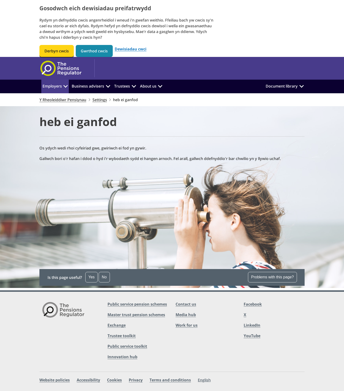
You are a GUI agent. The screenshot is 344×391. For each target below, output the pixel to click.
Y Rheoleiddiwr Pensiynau (62, 99)
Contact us (186, 304)
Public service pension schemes (137, 304)
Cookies (114, 380)
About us (148, 86)
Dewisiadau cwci (130, 49)
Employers (52, 86)
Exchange (117, 325)
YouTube (252, 335)
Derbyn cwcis (56, 51)
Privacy (136, 380)
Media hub (186, 314)
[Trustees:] (134, 85)
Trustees (122, 86)
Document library (282, 86)
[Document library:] (301, 85)
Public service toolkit (127, 346)
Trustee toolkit (122, 335)
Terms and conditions (170, 380)
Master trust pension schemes (136, 314)
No (104, 277)
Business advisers (88, 86)
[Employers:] (66, 85)
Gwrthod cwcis (94, 51)
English (204, 380)
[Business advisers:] (108, 85)
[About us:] (160, 85)
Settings (99, 99)
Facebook (253, 304)
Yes (91, 277)
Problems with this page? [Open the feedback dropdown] (272, 277)
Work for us (187, 325)
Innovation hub (122, 356)
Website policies (54, 380)
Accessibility (88, 380)
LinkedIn (252, 325)
